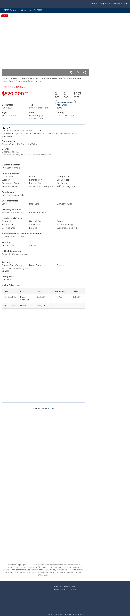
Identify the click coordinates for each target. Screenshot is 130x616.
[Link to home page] (11, 4)
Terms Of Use (55, 614)
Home (94, 4)
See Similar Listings (65, 102)
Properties (104, 4)
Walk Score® (48, 408)
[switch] (72, 72)
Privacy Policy (74, 614)
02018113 (64, 589)
